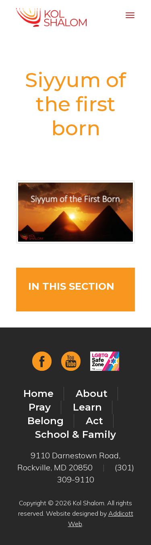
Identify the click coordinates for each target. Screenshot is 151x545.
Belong (45, 421)
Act (94, 421)
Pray (40, 407)
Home (38, 393)
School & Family (75, 434)
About (92, 393)
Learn (87, 407)
